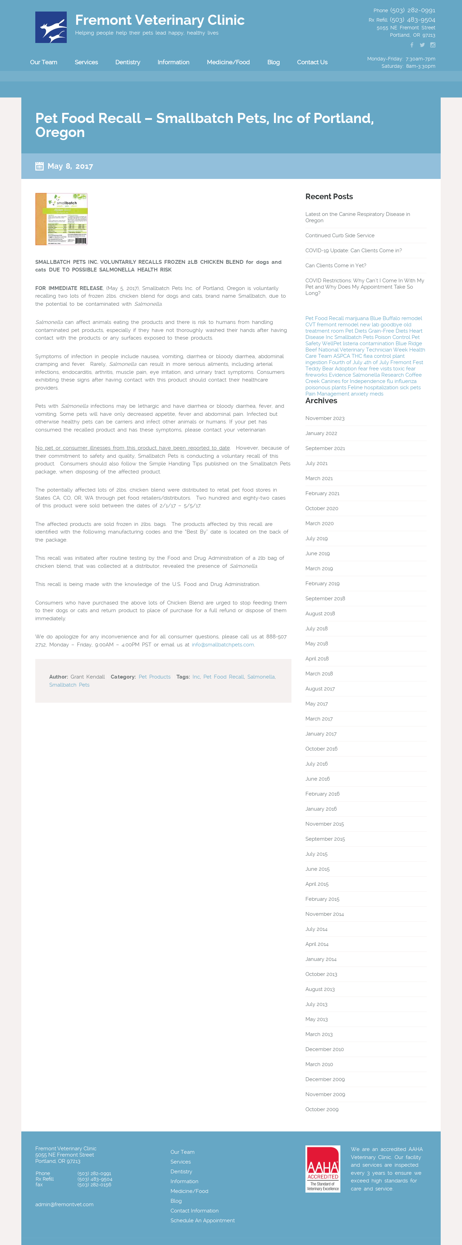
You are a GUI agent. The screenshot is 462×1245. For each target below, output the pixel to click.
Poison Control (392, 337)
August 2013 (320, 989)
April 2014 (317, 944)
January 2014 (321, 959)
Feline (355, 387)
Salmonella (261, 677)
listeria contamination (368, 343)
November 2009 (325, 1094)
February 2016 (322, 794)
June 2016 (317, 779)
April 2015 (317, 884)
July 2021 (316, 463)
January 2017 (321, 734)
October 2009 (322, 1109)
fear (411, 368)
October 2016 (321, 749)
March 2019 (319, 568)
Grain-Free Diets (388, 331)
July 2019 (316, 538)
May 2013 (316, 1019)
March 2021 (319, 478)
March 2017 (319, 719)
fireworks (316, 375)
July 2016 (316, 764)
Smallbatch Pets (69, 685)
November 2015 (324, 824)
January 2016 (321, 809)
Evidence (340, 375)
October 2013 (321, 974)
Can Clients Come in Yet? (335, 265)
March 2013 (319, 1034)
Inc (196, 677)
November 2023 (325, 418)
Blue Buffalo (385, 318)
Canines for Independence (353, 381)
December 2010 (324, 1049)
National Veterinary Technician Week (363, 350)
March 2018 (319, 674)
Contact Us (312, 62)
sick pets (410, 387)
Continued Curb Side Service (340, 235)
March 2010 (319, 1064)
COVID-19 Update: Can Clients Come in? (353, 250)
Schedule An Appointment (203, 1220)
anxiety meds (367, 394)
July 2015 (316, 854)
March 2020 (319, 523)
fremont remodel (338, 324)
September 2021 (325, 448)
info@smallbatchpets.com (223, 645)
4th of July (376, 362)
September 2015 (325, 839)
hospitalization (381, 387)
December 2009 (325, 1079)
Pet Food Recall (223, 677)
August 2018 (320, 613)
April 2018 (317, 659)
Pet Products (155, 677)
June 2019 (317, 553)
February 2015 (322, 899)
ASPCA (341, 356)
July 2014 (316, 929)
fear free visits (375, 368)
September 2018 (325, 598)
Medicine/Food (228, 62)
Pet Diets (356, 331)
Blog (273, 62)
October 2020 (321, 508)
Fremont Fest (406, 362)
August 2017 (320, 689)
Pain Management (327, 394)
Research (392, 375)
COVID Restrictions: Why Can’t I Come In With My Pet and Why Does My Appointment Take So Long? (364, 286)
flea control (377, 356)
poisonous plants (325, 387)
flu (390, 381)
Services (86, 62)
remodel (412, 318)
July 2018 (316, 628)
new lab (369, 324)
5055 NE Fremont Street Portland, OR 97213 (64, 1158)
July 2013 (316, 1004)
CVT (310, 324)
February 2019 (322, 583)
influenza (406, 381)
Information (173, 62)
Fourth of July (345, 362)
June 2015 (317, 869)
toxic (399, 368)
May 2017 (316, 704)
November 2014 (324, 914)
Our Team (43, 62)
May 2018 (316, 643)
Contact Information (195, 1211)
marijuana (357, 318)
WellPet (331, 343)
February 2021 (322, 493)
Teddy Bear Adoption (331, 368)
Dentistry (127, 62)
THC (357, 356)
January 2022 (321, 433)
